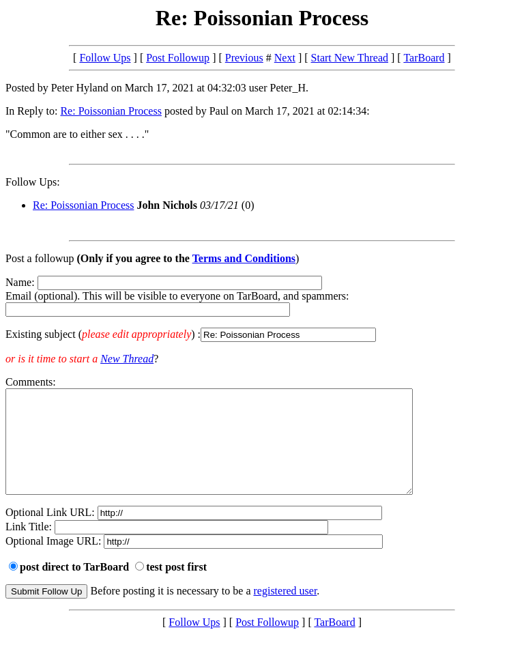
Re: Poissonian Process (110, 111)
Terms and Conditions (243, 258)
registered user (285, 611)
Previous (244, 57)
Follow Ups (104, 57)
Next (284, 57)
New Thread (127, 358)
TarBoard (423, 57)
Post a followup (39, 258)
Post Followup (177, 57)
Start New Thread (349, 57)
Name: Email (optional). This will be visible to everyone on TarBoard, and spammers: (262, 309)
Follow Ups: (32, 182)
